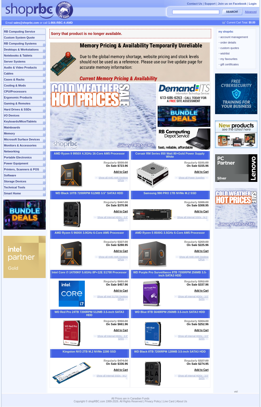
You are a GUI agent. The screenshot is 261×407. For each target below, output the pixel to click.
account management (233, 37)
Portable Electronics (18, 157)
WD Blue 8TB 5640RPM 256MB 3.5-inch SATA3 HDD (170, 311)
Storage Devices (15, 181)
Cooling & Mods (15, 85)
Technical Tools (14, 187)
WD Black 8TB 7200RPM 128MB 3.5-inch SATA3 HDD (170, 351)
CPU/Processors (15, 91)
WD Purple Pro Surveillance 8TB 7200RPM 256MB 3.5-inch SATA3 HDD (169, 274)
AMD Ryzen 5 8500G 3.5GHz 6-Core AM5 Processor (170, 232)
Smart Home (12, 193)
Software (10, 175)
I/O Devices (11, 115)
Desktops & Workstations (21, 49)
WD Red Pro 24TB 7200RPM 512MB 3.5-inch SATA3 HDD (89, 313)
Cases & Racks (14, 79)
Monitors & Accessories (20, 145)
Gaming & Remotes (17, 103)
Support (210, 3)
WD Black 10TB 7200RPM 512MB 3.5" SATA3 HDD (89, 193)
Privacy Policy (153, 401)
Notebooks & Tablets (18, 55)
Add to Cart (121, 171)
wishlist (224, 53)
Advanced (251, 11)
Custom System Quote (19, 37)
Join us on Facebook (232, 3)
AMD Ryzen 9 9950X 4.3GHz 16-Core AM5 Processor (89, 153)
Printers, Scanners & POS (21, 169)
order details (227, 42)
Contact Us (194, 3)
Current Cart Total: (241, 22)
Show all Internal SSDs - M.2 (192, 217)
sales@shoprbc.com (26, 22)
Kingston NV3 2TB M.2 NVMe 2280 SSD (89, 351)
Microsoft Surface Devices (22, 139)
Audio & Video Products (20, 67)
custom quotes (229, 48)
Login (253, 3)
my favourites (228, 58)
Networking (12, 151)
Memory (9, 133)
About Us (181, 401)
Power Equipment (16, 163)
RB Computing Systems (20, 43)
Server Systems (15, 61)
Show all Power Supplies (192, 177)
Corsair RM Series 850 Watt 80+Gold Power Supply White (169, 155)
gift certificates (229, 64)
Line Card (168, 401)
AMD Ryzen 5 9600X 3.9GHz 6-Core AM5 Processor (89, 232)
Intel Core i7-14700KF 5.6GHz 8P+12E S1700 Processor (89, 272)
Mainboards (12, 127)
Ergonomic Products (18, 97)
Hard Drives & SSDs (17, 109)
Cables (8, 73)
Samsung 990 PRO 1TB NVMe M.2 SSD (170, 193)
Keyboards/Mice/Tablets (20, 121)
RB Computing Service (19, 31)
